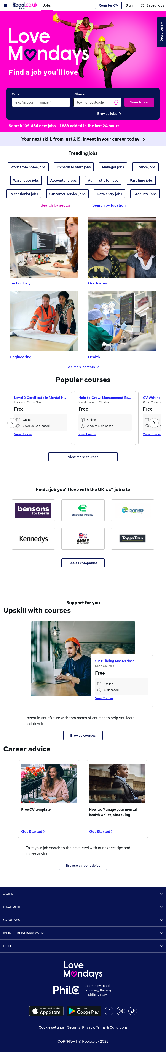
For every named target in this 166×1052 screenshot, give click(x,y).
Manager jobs (113, 167)
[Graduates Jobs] (122, 247)
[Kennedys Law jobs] (33, 539)
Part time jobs (141, 180)
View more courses (83, 457)
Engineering (21, 356)
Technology (20, 283)
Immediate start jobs (74, 167)
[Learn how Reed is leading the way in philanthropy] (69, 990)
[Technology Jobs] (44, 247)
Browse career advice (83, 865)
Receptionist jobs (24, 194)
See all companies (83, 563)
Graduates (97, 283)
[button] (12, 423)
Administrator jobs (103, 180)
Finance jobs (145, 167)
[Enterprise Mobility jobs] (82, 510)
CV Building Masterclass (114, 661)
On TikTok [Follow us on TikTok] (132, 1011)
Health (94, 356)
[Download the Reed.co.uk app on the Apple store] (46, 1011)
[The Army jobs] (82, 539)
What (16, 94)
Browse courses (83, 735)
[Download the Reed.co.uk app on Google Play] (84, 1011)
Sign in (131, 5)
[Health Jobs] (122, 321)
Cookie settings (52, 1027)
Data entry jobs (109, 194)
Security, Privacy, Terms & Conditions (97, 1027)
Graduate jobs (145, 194)
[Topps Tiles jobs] (132, 539)
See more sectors (83, 367)
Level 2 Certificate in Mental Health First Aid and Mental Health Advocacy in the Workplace (40, 397)
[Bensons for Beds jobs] (33, 510)
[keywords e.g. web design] (41, 102)
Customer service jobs (67, 194)
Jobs (47, 5)
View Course (23, 434)
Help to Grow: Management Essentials (105, 397)
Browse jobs (109, 113)
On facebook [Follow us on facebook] (109, 1011)
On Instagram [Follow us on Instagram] (121, 1011)
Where (79, 94)
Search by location (109, 205)
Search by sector (56, 205)
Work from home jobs (28, 167)
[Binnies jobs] (132, 510)
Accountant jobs (63, 180)
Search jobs (139, 102)
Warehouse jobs (26, 180)
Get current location (116, 102)
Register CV (108, 5)
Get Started (33, 831)
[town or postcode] (97, 102)
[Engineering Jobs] (44, 321)
